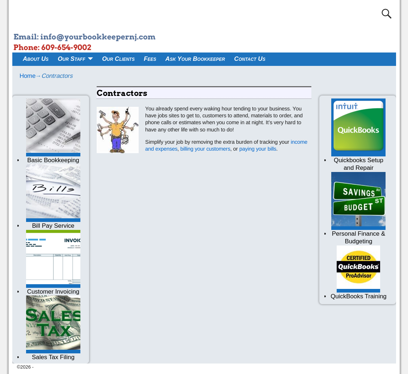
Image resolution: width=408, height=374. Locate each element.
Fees (150, 58)
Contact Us (249, 58)
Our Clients (118, 58)
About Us (36, 58)
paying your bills (257, 149)
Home (27, 75)
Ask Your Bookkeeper (195, 58)
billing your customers (205, 149)
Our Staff (71, 58)
